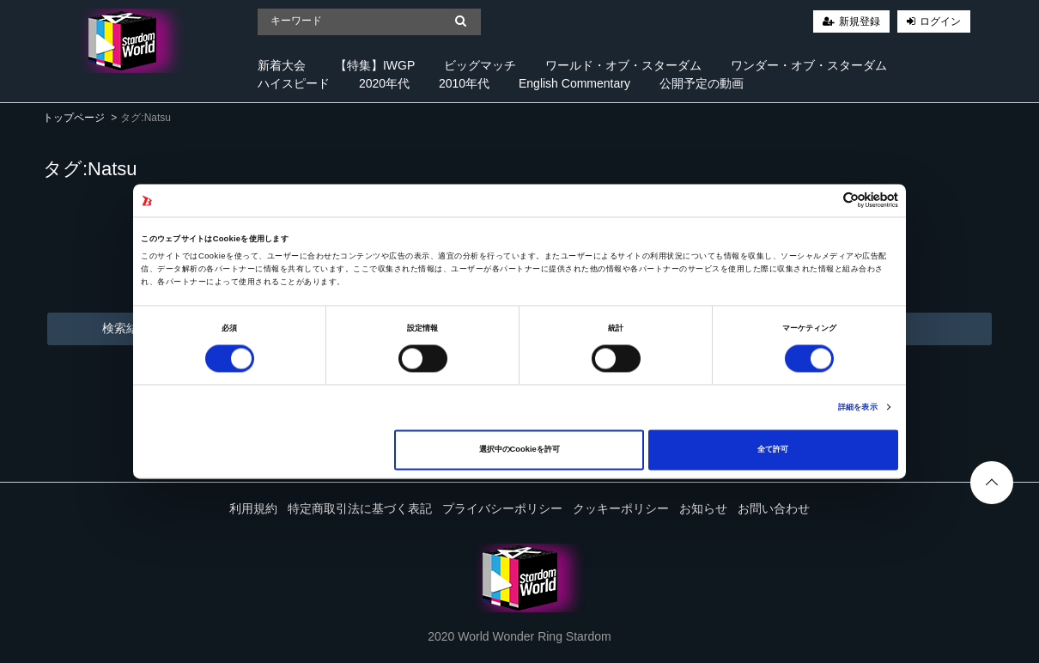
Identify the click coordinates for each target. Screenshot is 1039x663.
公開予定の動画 (701, 83)
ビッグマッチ (480, 65)
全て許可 (772, 450)
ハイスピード (294, 83)
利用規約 (253, 508)
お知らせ (703, 508)
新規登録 (859, 21)
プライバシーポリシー (502, 508)
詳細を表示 (858, 407)
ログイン (940, 21)
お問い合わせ (774, 508)
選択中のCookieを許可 (519, 450)
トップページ (74, 118)
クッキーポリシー (621, 508)
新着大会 (282, 65)
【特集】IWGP (375, 65)
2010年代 (464, 83)
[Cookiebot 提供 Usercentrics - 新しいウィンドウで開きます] (823, 200)
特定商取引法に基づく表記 (360, 508)
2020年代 (384, 83)
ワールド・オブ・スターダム (623, 65)
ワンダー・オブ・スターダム (809, 65)
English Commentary (574, 83)
